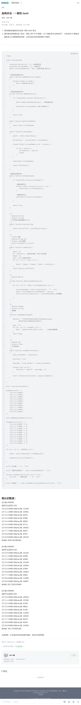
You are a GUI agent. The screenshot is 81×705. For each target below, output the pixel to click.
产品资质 (40, 694)
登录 (78, 3)
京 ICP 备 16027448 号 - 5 (40, 693)
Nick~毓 (9, 18)
